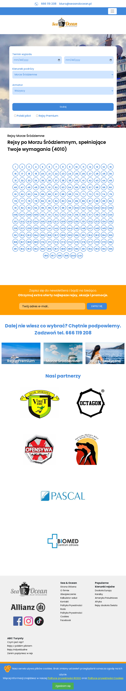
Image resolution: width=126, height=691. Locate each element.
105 (110, 207)
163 (97, 235)
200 (73, 255)
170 (42, 242)
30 (110, 173)
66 (49, 194)
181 (15, 248)
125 (42, 221)
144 (70, 228)
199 (66, 255)
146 (83, 228)
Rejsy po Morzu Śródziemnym (41, 142)
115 (76, 214)
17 (22, 173)
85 (76, 201)
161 (83, 235)
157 (56, 235)
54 (69, 187)
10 (76, 167)
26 (83, 173)
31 (15, 180)
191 (83, 248)
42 (90, 180)
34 (35, 180)
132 (90, 221)
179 (104, 242)
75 (110, 194)
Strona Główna (68, 586)
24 (69, 173)
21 (49, 173)
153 (29, 235)
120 (110, 214)
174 (70, 242)
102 (90, 207)
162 (90, 235)
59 (103, 187)
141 (49, 228)
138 (29, 228)
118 (97, 214)
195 (110, 248)
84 (69, 201)
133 (97, 221)
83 (63, 201)
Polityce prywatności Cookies (105, 678)
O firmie (64, 590)
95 (42, 207)
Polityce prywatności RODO (64, 678)
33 (29, 180)
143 (63, 228)
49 (35, 187)
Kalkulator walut (68, 597)
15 (110, 167)
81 (49, 201)
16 (15, 173)
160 (76, 235)
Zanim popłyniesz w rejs (20, 653)
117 (90, 214)
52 (56, 187)
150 (110, 228)
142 (56, 228)
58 (97, 187)
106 (15, 214)
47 (22, 187)
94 (35, 207)
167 (22, 242)
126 (49, 221)
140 (43, 228)
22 (56, 173)
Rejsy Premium (48, 116)
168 (29, 242)
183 (29, 248)
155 (42, 235)
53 (63, 187)
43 (97, 180)
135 (110, 221)
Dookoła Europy (103, 590)
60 (110, 187)
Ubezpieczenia (68, 594)
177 (90, 242)
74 (103, 194)
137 (22, 228)
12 (90, 167)
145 (76, 228)
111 (49, 214)
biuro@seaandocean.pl (75, 4)
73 (97, 194)
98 (63, 207)
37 (56, 180)
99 (69, 207)
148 (97, 228)
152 (22, 235)
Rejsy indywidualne (17, 649)
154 (36, 235)
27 (90, 173)
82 (56, 201)
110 (42, 214)
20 (42, 173)
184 (36, 248)
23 (63, 173)
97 (56, 207)
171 (49, 242)
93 (29, 207)
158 (63, 235)
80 (42, 201)
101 (83, 207)
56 (83, 187)
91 (15, 207)
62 (22, 194)
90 (110, 201)
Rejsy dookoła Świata (106, 605)
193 (97, 248)
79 (35, 201)
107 (22, 214)
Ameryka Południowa (106, 597)
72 (90, 194)
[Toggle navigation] (112, 11)
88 (97, 201)
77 (22, 201)
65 (42, 194)
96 (49, 207)
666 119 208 (48, 4)
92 (22, 207)
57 (90, 187)
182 (22, 248)
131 (83, 221)
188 (63, 248)
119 (103, 214)
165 (110, 235)
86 (83, 201)
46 (15, 187)
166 (15, 242)
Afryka (98, 601)
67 (56, 194)
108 (29, 214)
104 (104, 207)
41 (83, 180)
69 (69, 194)
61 (15, 194)
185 (42, 248)
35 (42, 180)
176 (83, 242)
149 (104, 228)
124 (36, 221)
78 (29, 201)
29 (103, 173)
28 (97, 173)
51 (49, 187)
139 (36, 228)
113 (63, 214)
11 (83, 167)
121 (15, 221)
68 (63, 194)
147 (90, 228)
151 (15, 235)
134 (104, 221)
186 (49, 248)
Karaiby (99, 594)
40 (76, 180)
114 (69, 214)
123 (29, 221)
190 (76, 248)
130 (76, 221)
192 (90, 248)
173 (63, 242)
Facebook (65, 620)
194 (104, 248)
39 (69, 180)
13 (97, 167)
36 (49, 180)
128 (63, 221)
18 (29, 173)
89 (103, 201)
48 (29, 187)
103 (97, 207)
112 (56, 214)
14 (104, 167)
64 (35, 194)
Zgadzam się (63, 686)
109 (36, 214)
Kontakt (64, 601)
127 (56, 221)
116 (83, 214)
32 (22, 180)
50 (42, 187)
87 (90, 201)
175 (76, 242)
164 (104, 235)
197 (53, 255)
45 (110, 180)
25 (76, 173)
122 (22, 221)
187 (56, 248)
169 (36, 242)
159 (70, 235)
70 (76, 194)
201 (80, 255)
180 (110, 242)
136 (15, 228)
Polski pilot (24, 116)
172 (56, 242)
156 (49, 235)
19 (36, 173)
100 (77, 207)
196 (46, 255)
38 (63, 180)
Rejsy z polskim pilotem (19, 645)
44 (103, 180)
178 (97, 242)
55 (76, 187)
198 (59, 255)
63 (29, 194)
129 (70, 221)
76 (15, 201)
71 (83, 194)
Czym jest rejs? (15, 642)
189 (70, 248)
